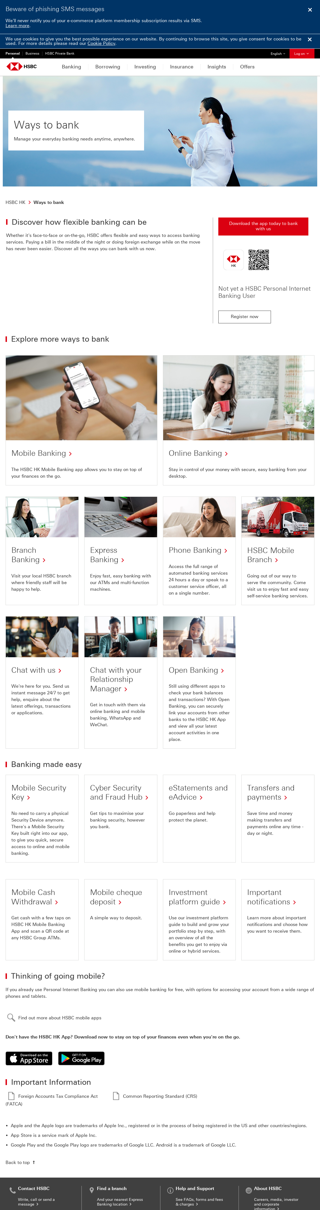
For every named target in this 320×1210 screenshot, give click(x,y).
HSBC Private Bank (60, 53)
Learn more (17, 25)
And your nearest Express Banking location (120, 1202)
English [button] (280, 52)
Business (32, 53)
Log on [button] (302, 53)
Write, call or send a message (36, 1202)
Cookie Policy (101, 43)
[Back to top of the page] (21, 1162)
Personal (13, 53)
